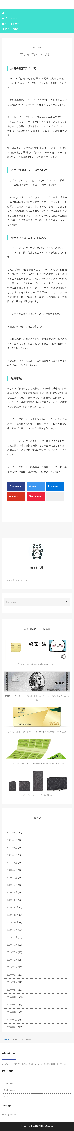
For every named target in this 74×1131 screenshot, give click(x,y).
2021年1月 (12, 862)
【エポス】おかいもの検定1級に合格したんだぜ (37, 664)
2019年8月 (12, 937)
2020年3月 (12, 885)
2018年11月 (13, 1004)
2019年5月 (12, 960)
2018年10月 (13, 1012)
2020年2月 (12, 892)
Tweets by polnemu (9, 1115)
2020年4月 (12, 877)
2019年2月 (12, 982)
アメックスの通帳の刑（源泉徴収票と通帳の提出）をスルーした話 (37, 763)
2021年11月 (13, 832)
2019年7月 (12, 945)
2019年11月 (13, 915)
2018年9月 (12, 1019)
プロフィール (9, 18)
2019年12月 (13, 907)
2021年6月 (12, 855)
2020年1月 (12, 900)
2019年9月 (12, 930)
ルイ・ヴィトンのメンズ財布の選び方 (37, 795)
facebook (15, 486)
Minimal (31, 1126)
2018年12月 (13, 997)
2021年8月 (12, 847)
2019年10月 (13, 922)
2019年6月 (12, 952)
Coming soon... (9, 1083)
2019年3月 (12, 975)
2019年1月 (12, 990)
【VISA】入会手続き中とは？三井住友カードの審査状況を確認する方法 (37, 732)
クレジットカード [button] (12, 24)
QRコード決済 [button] (11, 29)
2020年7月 (12, 870)
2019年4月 (12, 967)
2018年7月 (12, 1027)
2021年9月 (12, 840)
